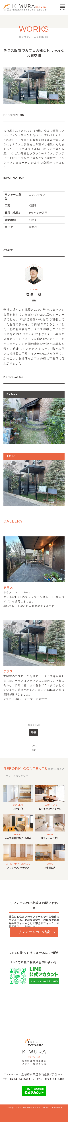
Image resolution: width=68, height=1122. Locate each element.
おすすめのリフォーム (50, 809)
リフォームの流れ (50, 838)
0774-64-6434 (20, 1079)
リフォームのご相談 (34, 932)
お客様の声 (49, 868)
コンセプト (18, 809)
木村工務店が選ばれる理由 (18, 838)
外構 (33, 732)
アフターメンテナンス (18, 868)
